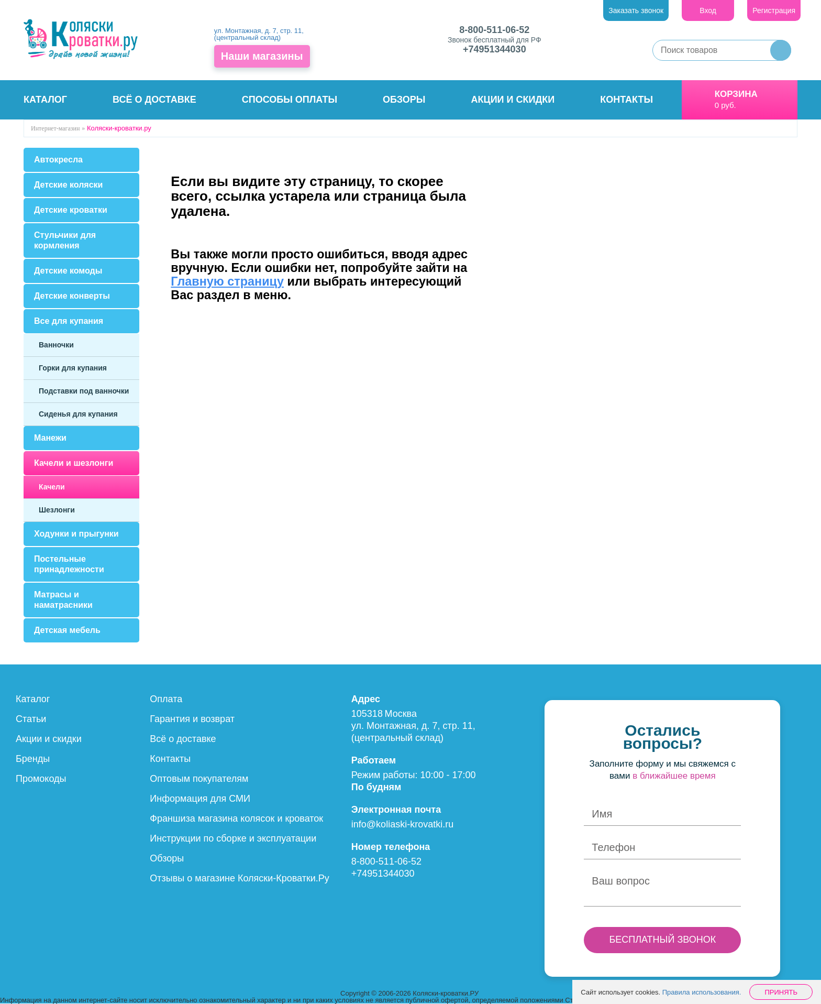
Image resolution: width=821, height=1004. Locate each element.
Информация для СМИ (200, 798)
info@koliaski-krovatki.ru (402, 824)
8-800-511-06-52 (494, 30)
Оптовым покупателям (199, 778)
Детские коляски (68, 184)
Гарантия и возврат (192, 719)
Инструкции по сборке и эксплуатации (233, 838)
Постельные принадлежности (69, 564)
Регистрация (773, 10)
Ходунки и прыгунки (76, 533)
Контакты (626, 99)
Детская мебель (67, 630)
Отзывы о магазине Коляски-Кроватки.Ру (239, 878)
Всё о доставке (154, 99)
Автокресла (58, 159)
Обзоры (404, 99)
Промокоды (41, 778)
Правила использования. (701, 992)
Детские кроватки (70, 209)
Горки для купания (73, 368)
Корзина (736, 94)
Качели (52, 487)
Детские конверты (72, 295)
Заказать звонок (635, 10)
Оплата (166, 699)
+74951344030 (494, 49)
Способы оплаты (289, 99)
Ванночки (56, 345)
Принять (780, 992)
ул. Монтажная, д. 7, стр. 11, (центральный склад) (259, 34)
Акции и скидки (513, 99)
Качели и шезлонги (73, 463)
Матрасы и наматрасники (63, 599)
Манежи (50, 437)
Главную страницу (227, 281)
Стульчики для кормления (65, 240)
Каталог (45, 99)
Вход (708, 10)
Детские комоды (68, 270)
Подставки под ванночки (84, 391)
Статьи (31, 719)
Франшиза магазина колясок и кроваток (236, 818)
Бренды (33, 759)
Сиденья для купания (78, 414)
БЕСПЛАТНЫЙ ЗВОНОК (662, 939)
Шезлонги (57, 510)
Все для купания (68, 321)
